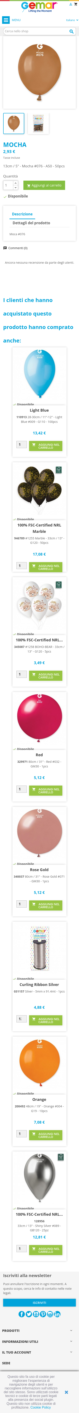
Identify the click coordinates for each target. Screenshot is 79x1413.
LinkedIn (57, 1314)
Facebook (22, 1314)
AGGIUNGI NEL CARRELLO (46, 446)
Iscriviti (39, 1302)
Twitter (29, 1314)
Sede (6, 1363)
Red (39, 754)
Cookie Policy (40, 1407)
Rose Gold (39, 869)
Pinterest (43, 1314)
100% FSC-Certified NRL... (39, 639)
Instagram (50, 1314)
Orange (39, 1099)
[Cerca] (39, 31)
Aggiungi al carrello (44, 185)
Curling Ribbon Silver (39, 984)
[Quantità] (8, 185)
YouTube (36, 1314)
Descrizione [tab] (22, 214)
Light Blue (39, 410)
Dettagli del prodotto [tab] (31, 222)
